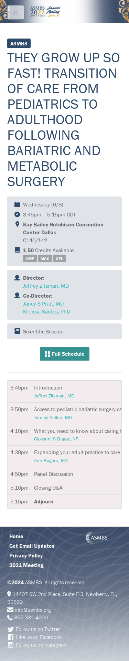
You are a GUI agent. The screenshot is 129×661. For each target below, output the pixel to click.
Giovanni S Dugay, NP (56, 439)
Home (16, 536)
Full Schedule (65, 353)
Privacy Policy (26, 555)
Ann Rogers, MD (51, 460)
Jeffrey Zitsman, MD (46, 285)
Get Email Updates (32, 545)
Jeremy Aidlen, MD (53, 417)
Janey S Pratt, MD (43, 303)
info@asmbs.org (33, 609)
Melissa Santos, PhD (46, 311)
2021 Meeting (26, 565)
